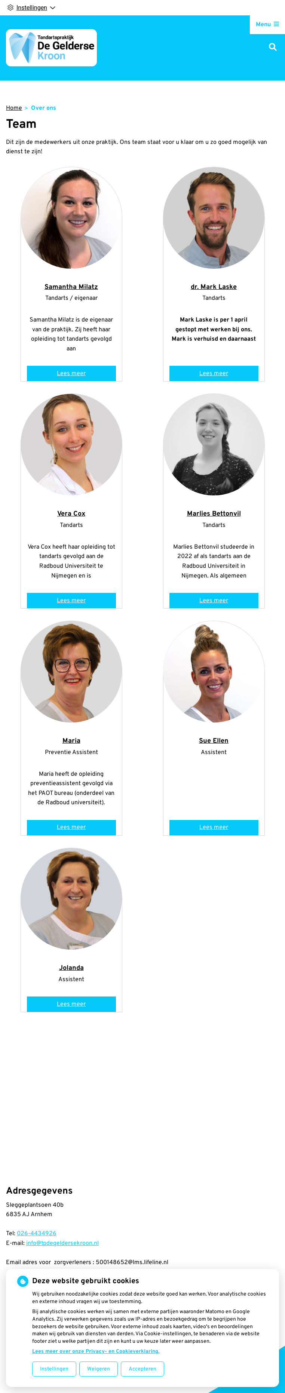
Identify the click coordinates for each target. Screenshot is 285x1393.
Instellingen (54, 1369)
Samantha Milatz (71, 287)
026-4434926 (36, 1233)
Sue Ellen (214, 741)
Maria (71, 741)
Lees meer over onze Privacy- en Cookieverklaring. (95, 1351)
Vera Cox (71, 514)
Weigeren (98, 1369)
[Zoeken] (273, 47)
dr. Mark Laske (214, 287)
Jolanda (71, 968)
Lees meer (74, 376)
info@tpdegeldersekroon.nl (62, 1243)
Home (14, 108)
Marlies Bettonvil (214, 514)
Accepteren (142, 1369)
